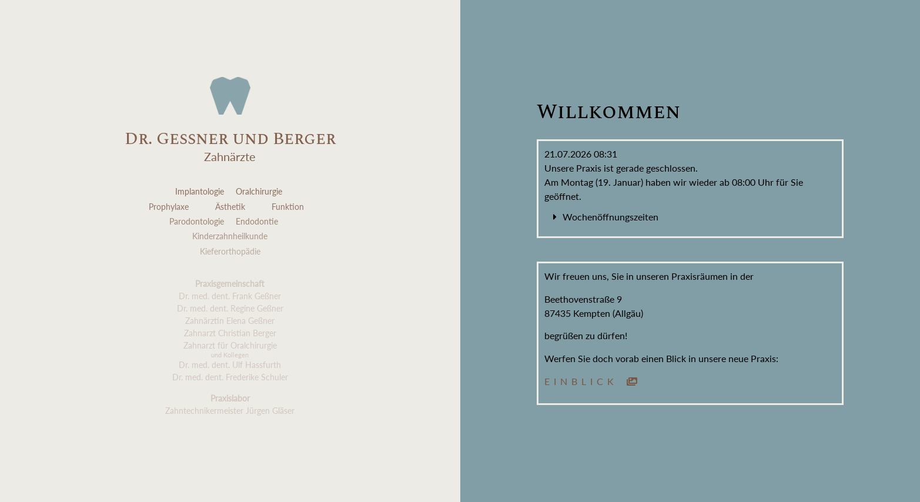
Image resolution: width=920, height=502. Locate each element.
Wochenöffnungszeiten (610, 216)
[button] (690, 216)
